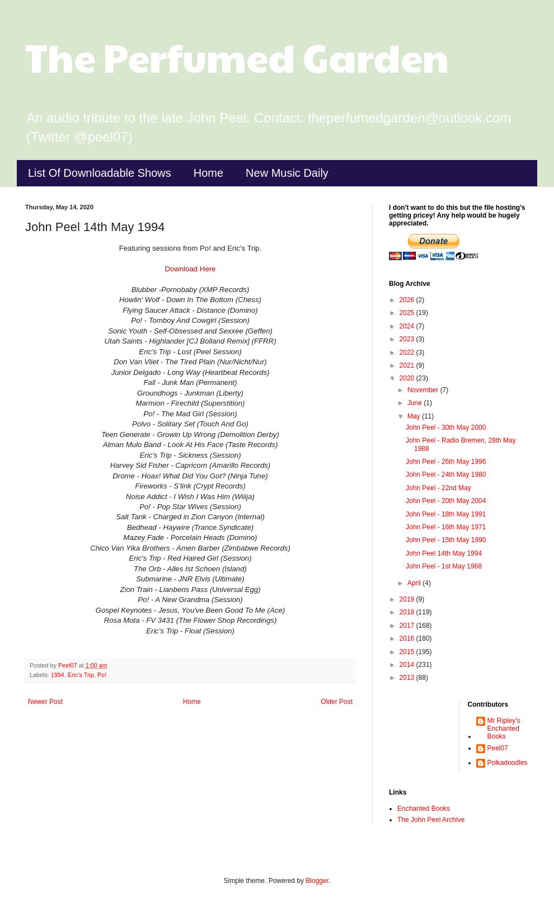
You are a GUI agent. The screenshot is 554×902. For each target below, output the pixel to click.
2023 (408, 339)
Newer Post (45, 702)
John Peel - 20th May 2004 (446, 501)
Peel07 (497, 748)
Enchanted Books (423, 808)
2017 (408, 625)
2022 (408, 352)
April (414, 583)
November (423, 390)
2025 (408, 313)
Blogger (317, 881)
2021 (408, 365)
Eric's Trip (81, 674)
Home (208, 173)
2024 (408, 326)
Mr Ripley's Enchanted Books (503, 729)
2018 (408, 612)
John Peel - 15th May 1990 (446, 540)
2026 (408, 300)
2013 (408, 678)
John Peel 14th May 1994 (444, 553)
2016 (408, 638)
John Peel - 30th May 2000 (446, 427)
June (415, 403)
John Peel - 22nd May (438, 488)
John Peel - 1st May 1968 (444, 566)
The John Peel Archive (430, 820)
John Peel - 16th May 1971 (446, 527)
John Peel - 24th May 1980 (446, 474)
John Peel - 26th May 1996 (446, 462)
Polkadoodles (507, 763)
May (414, 416)
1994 (57, 674)
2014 (408, 665)
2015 (408, 652)
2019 (408, 599)
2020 (408, 378)
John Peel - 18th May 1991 (446, 514)
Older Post (337, 702)
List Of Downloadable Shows (99, 173)
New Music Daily (287, 173)
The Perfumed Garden (237, 56)
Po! (101, 674)
